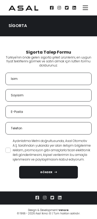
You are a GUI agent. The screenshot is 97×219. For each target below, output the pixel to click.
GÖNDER (48, 172)
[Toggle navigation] (85, 8)
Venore (63, 210)
